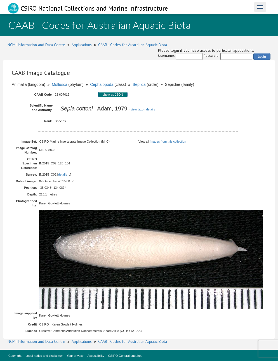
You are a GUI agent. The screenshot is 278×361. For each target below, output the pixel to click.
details (62, 174)
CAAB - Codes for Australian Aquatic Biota (132, 44)
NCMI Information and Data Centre (36, 44)
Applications (82, 44)
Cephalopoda (101, 84)
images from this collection (168, 141)
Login (262, 56)
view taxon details (143, 109)
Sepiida (139, 84)
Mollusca (59, 84)
